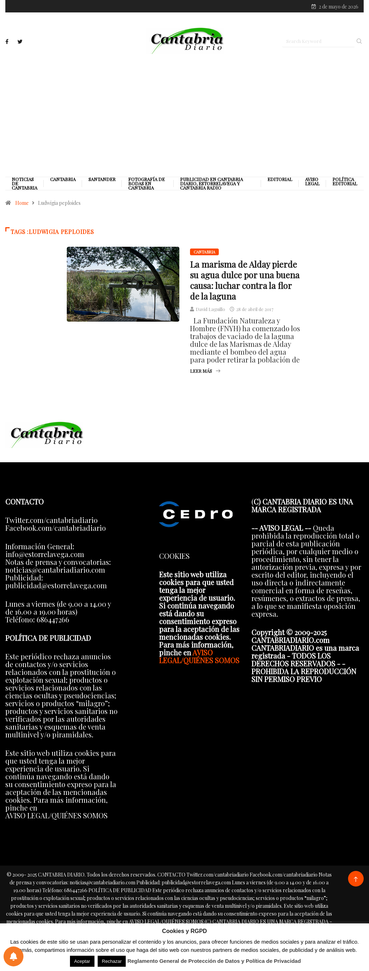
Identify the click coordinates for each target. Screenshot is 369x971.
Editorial (279, 181)
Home (22, 204)
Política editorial (344, 183)
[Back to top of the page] (355, 880)
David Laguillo (210, 310)
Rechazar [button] (112, 961)
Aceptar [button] (82, 961)
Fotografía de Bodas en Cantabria (146, 185)
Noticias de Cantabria (24, 185)
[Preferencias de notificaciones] (13, 956)
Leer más (205, 372)
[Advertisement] (184, 116)
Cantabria (63, 181)
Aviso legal (312, 183)
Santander (101, 181)
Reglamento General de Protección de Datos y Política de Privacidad (214, 961)
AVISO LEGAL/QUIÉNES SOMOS (199, 657)
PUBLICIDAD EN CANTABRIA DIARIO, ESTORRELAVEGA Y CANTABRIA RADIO (211, 185)
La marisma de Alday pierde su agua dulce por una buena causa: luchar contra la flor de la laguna (244, 281)
